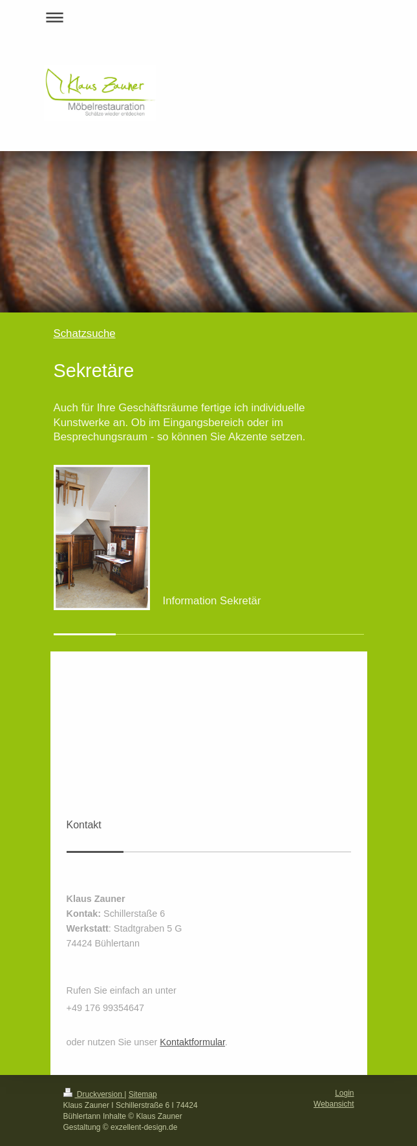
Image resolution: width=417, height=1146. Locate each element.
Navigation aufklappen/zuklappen (209, 17)
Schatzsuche (85, 333)
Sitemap (143, 1094)
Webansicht (334, 1104)
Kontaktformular (192, 1042)
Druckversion (94, 1094)
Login (344, 1093)
